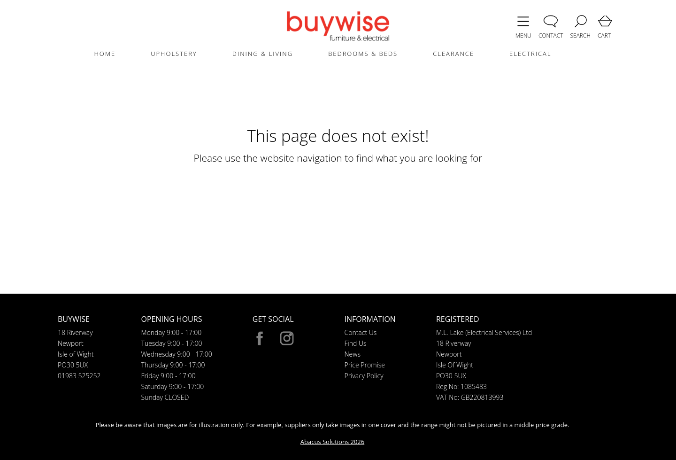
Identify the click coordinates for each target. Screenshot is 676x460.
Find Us (356, 343)
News (353, 354)
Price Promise (365, 364)
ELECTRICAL (530, 53)
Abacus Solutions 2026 (332, 441)
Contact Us (361, 332)
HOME (104, 53)
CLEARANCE (453, 53)
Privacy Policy (364, 375)
